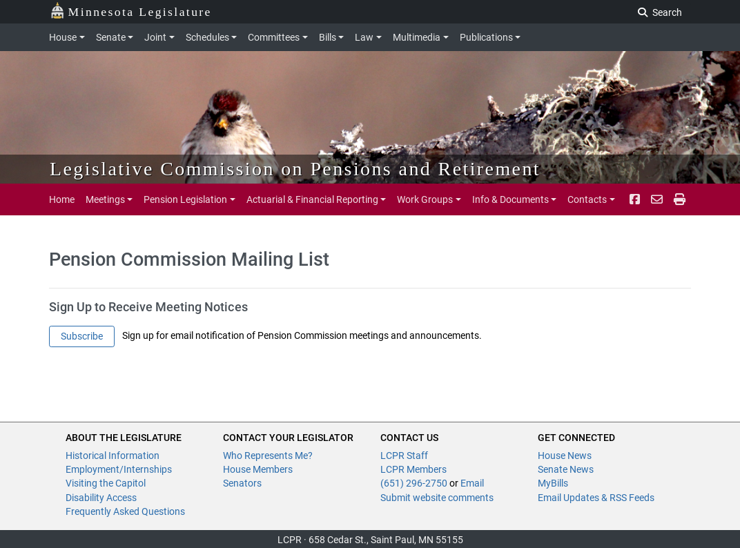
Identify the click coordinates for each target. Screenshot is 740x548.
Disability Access (101, 497)
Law (364, 37)
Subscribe (82, 336)
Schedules (207, 37)
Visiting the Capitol (106, 483)
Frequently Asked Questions (125, 511)
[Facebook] (634, 199)
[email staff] (656, 199)
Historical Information (112, 455)
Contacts (587, 199)
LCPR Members (413, 469)
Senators (242, 483)
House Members (258, 469)
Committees (274, 37)
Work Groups (425, 199)
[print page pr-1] (679, 199)
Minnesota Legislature (131, 11)
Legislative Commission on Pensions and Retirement (295, 168)
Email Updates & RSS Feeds (596, 497)
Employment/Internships (119, 469)
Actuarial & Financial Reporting (312, 199)
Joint (155, 37)
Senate (111, 37)
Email (472, 483)
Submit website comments (437, 497)
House (63, 37)
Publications (486, 37)
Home (62, 199)
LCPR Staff (404, 455)
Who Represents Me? (268, 455)
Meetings (105, 199)
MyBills (553, 483)
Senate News (566, 469)
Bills (327, 37)
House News (565, 455)
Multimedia (416, 37)
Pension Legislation (185, 199)
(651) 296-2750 (413, 483)
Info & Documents (510, 199)
